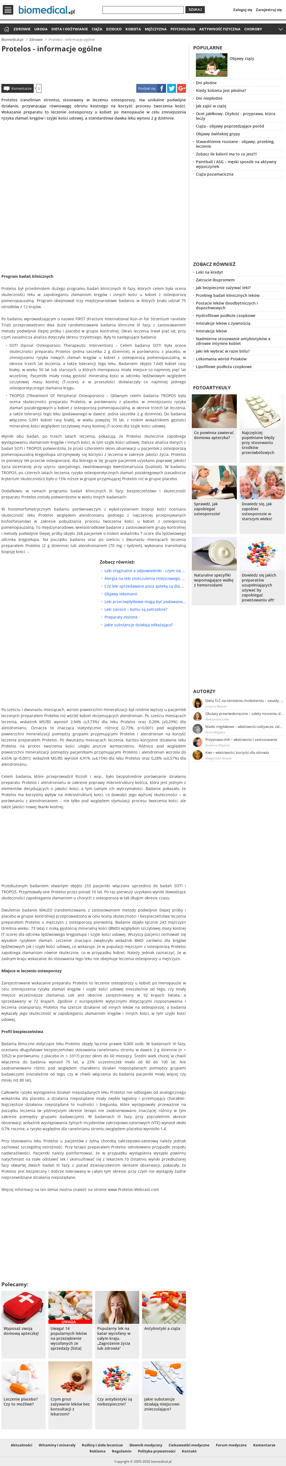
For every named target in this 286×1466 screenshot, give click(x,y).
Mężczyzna (156, 29)
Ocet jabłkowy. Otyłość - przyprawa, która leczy (235, 116)
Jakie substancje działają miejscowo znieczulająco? (162, 1404)
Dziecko (114, 29)
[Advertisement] (93, 67)
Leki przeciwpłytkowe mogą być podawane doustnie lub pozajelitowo (145, 601)
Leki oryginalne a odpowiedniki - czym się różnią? (145, 570)
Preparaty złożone (121, 617)
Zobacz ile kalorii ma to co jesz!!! (226, 154)
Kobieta (133, 29)
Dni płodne (206, 82)
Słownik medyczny (145, 1445)
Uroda (41, 29)
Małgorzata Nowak (218, 758)
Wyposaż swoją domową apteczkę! (21, 1331)
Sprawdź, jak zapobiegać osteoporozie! (207, 508)
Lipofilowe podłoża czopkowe (224, 366)
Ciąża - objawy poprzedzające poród (230, 126)
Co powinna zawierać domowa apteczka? (214, 435)
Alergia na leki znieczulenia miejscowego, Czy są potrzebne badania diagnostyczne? (145, 578)
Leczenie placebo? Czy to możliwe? (21, 1402)
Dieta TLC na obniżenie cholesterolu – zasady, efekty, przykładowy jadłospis (244, 700)
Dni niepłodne (209, 98)
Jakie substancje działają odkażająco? (138, 624)
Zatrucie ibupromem (215, 279)
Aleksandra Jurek (217, 719)
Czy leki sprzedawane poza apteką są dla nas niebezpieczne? (145, 586)
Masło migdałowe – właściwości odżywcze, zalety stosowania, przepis (244, 726)
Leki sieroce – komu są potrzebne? (135, 609)
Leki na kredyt (209, 272)
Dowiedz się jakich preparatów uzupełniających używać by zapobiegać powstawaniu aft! (259, 588)
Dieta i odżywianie (69, 29)
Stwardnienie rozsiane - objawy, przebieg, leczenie (235, 144)
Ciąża (97, 29)
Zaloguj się (242, 9)
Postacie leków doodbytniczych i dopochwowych (227, 305)
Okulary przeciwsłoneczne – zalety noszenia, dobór (244, 713)
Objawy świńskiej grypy (218, 133)
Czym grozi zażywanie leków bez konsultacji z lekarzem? (70, 1407)
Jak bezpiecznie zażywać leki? (223, 287)
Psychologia (182, 29)
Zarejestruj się (269, 9)
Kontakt (189, 1451)
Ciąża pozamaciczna (214, 174)
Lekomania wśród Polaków (221, 358)
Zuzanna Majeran (217, 745)
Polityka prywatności (156, 1451)
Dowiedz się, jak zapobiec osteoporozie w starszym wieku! (257, 511)
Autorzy (204, 691)
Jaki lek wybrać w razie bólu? (223, 351)
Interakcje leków (211, 331)
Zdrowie (22, 29)
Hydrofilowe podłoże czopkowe (225, 315)
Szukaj (195, 10)
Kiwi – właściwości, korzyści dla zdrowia (237, 752)
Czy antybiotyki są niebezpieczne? (114, 1402)
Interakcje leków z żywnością (223, 323)
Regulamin (122, 1451)
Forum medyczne (231, 1445)
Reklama (98, 1451)
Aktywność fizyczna (219, 29)
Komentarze (21, 88)
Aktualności (21, 1445)
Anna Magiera (215, 732)
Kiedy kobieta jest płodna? (221, 90)
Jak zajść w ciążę (211, 106)
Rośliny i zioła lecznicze (102, 1445)
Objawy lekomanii (120, 593)
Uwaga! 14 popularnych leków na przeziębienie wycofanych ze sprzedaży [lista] (69, 1338)
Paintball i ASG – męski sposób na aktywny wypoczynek (236, 164)
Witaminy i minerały (57, 1445)
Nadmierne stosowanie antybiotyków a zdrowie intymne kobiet (233, 341)
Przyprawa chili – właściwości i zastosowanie (241, 739)
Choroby (253, 29)
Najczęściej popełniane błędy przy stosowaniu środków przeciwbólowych (258, 442)
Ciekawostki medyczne (189, 1445)
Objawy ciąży (242, 58)
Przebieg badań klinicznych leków (227, 295)
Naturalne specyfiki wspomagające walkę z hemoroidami (213, 580)
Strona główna (6, 29)
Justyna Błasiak (216, 706)
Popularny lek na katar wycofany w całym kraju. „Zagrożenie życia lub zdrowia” (113, 1338)
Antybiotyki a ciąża (162, 1328)
